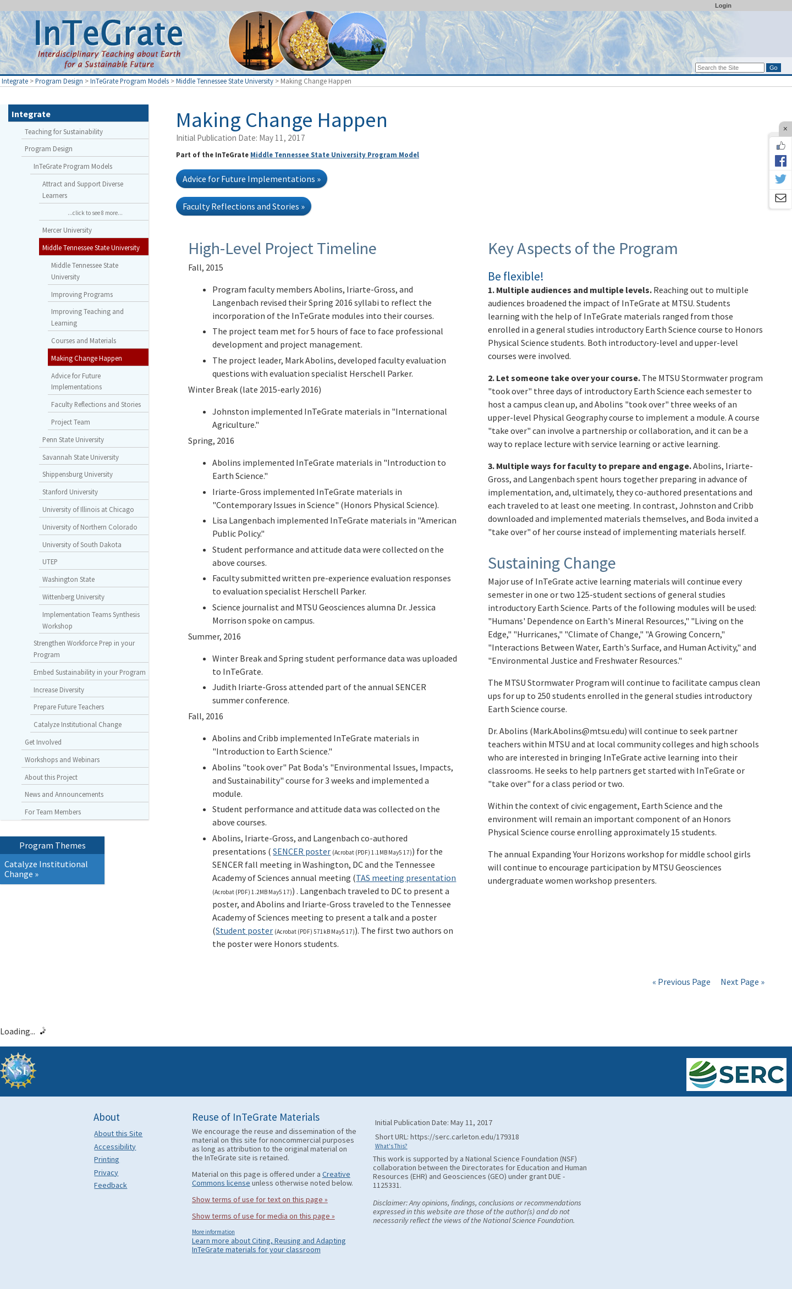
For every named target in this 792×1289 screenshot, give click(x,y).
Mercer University (67, 229)
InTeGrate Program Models (129, 80)
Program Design (59, 80)
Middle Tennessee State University (224, 80)
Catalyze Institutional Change (78, 724)
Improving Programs (82, 294)
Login (723, 5)
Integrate (15, 80)
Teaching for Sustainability (64, 131)
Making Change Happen (86, 358)
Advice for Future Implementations (76, 381)
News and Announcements (64, 794)
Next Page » (742, 981)
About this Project (51, 777)
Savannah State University (80, 457)
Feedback (110, 1185)
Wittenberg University (73, 596)
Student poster (244, 930)
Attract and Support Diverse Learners (82, 189)
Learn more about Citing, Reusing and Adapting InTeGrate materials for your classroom (269, 1245)
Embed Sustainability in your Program (90, 672)
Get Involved (43, 741)
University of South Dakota (82, 544)
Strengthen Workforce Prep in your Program (84, 648)
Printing (106, 1159)
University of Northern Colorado (90, 526)
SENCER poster (302, 851)
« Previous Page (681, 981)
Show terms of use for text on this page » (260, 1199)
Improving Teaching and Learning (87, 317)
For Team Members (53, 811)
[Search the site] (730, 68)
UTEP (50, 561)
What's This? (391, 1146)
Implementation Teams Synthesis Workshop (91, 620)
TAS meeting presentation (406, 877)
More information (213, 1232)
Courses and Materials (83, 340)
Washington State (68, 579)
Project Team (70, 421)
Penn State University (73, 439)
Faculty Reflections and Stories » (244, 206)
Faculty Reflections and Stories (96, 404)
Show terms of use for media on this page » (263, 1216)
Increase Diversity (59, 689)
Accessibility (115, 1147)
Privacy (106, 1172)
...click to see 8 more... (95, 213)
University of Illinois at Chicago (88, 509)
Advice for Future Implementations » (252, 178)
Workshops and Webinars (62, 759)
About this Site (118, 1133)
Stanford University (70, 491)
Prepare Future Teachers (69, 706)
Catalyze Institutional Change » (46, 868)
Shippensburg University (77, 474)
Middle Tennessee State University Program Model (334, 154)
